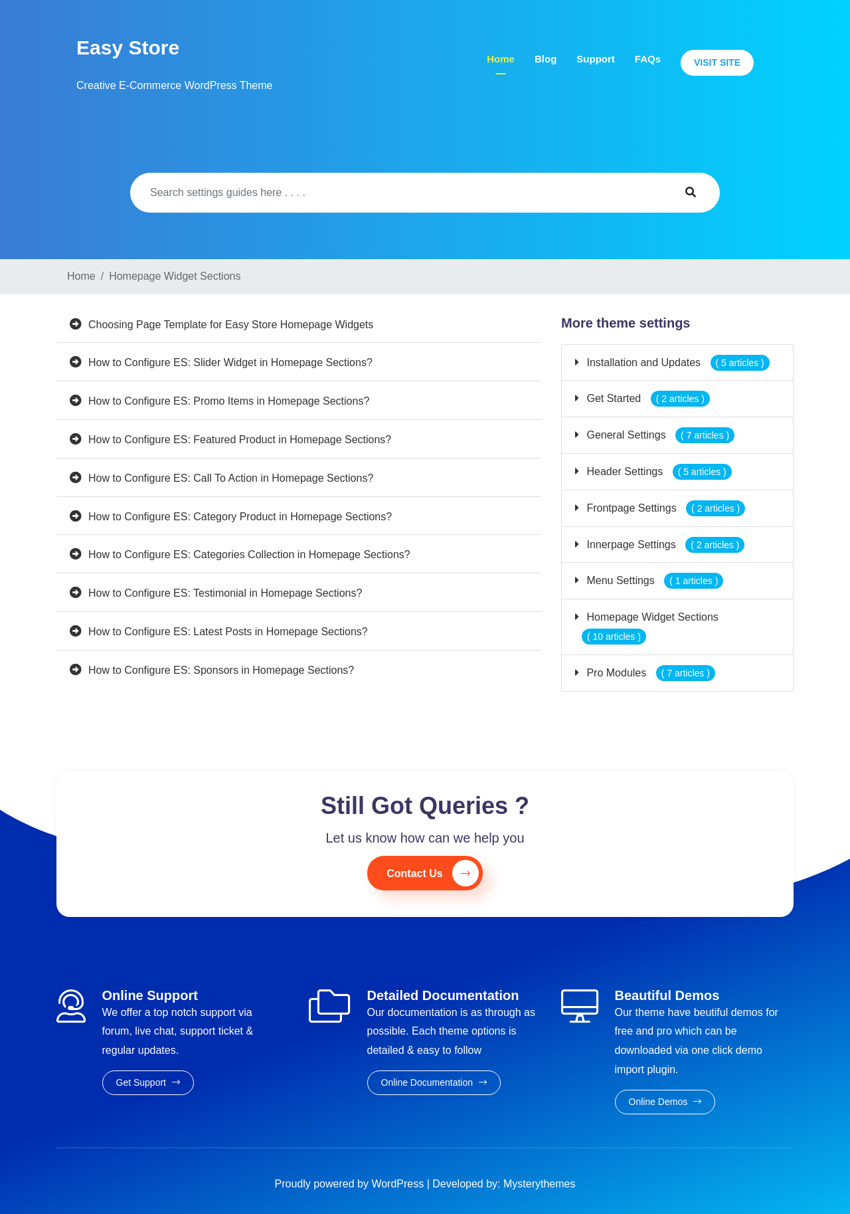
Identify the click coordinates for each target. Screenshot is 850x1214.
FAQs (648, 58)
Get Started (647, 398)
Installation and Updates (677, 362)
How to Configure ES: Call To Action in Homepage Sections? (230, 478)
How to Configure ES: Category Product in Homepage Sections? (240, 516)
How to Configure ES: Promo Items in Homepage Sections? (228, 401)
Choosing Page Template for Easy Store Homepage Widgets (230, 324)
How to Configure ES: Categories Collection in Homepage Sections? (249, 554)
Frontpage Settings (664, 508)
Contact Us (432, 873)
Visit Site (717, 62)
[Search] (395, 193)
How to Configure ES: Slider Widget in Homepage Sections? (230, 362)
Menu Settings (653, 580)
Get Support (148, 1082)
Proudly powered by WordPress (351, 1183)
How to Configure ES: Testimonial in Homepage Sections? (225, 593)
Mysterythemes (539, 1183)
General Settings (659, 435)
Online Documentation (434, 1082)
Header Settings (658, 471)
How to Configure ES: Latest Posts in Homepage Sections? (228, 631)
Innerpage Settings (664, 544)
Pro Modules (649, 672)
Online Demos (665, 1101)
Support (595, 58)
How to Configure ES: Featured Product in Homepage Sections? (239, 439)
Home (501, 58)
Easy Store (127, 47)
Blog (545, 58)
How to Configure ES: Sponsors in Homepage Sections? (221, 670)
